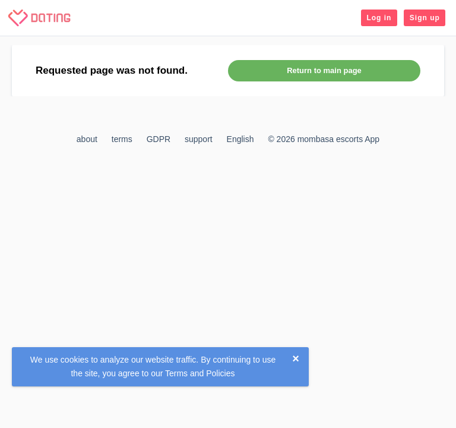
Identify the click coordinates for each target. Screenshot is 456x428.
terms (122, 139)
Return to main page (324, 70)
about (87, 139)
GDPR (158, 139)
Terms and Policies (200, 373)
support (199, 139)
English (240, 139)
